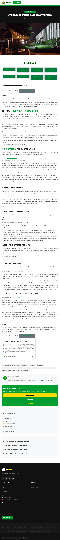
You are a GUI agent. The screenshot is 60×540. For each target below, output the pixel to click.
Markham (29, 527)
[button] (27, 91)
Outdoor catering (7, 254)
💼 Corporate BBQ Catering (9, 413)
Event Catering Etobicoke (25, 111)
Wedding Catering (22, 524)
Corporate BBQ (9, 524)
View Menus (30, 399)
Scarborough (13, 528)
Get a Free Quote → (7, 517)
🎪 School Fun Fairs (7, 426)
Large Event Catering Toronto (8, 370)
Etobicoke (3, 528)
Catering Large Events (30, 11)
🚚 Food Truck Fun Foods (8, 431)
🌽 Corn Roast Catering (8, 428)
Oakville (20, 527)
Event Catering (9, 149)
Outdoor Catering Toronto (22, 370)
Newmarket (45, 527)
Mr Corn (3, 207)
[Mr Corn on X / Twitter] (9, 478)
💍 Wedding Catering (7, 418)
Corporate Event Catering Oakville (36, 365)
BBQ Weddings (34, 531)
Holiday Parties (47, 531)
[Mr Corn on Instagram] (6, 478)
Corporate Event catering (22, 365)
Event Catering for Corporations (9, 367)
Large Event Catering (36, 367)
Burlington (25, 527)
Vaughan (16, 527)
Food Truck (47, 524)
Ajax (38, 527)
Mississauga (7, 527)
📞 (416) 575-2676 (30, 403)
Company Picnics (11, 531)
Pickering (50, 527)
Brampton (12, 527)
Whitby (41, 527)
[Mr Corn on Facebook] (3, 478)
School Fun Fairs (27, 531)
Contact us (40, 380)
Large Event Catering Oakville (49, 367)
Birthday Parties (40, 531)
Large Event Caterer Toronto (24, 367)
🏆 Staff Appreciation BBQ (9, 423)
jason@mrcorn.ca (7, 497)
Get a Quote (17, 2)
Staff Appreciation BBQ (19, 531)
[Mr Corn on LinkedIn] (13, 478)
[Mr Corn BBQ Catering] (6, 2)
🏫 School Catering (7, 415)
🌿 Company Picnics (7, 421)
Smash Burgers (41, 524)
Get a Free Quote (30, 395)
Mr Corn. (17, 297)
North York (8, 528)
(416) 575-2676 (7, 495)
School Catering (34, 487)
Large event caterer (8, 259)
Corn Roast (35, 524)
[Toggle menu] (56, 2)
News (3, 487)
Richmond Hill (34, 527)
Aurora (54, 527)
